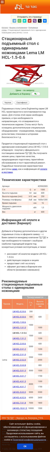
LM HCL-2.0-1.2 (19, 349)
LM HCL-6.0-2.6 (19, 398)
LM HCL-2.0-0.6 (19, 344)
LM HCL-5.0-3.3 (19, 392)
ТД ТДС (25, 7)
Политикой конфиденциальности (29, 439)
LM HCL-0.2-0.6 (19, 312)
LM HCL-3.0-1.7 (19, 376)
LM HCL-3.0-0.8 (19, 365)
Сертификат (22, 103)
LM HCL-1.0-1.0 (19, 328)
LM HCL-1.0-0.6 (19, 322)
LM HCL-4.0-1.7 (19, 387)
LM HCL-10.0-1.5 (20, 408)
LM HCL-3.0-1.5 (19, 371)
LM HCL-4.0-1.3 (19, 381)
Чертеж (7, 103)
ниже (14, 169)
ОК (24, 446)
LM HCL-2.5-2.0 (19, 360)
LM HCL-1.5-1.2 (19, 338)
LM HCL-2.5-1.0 (19, 355)
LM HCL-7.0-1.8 (19, 403)
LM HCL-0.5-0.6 (19, 317)
